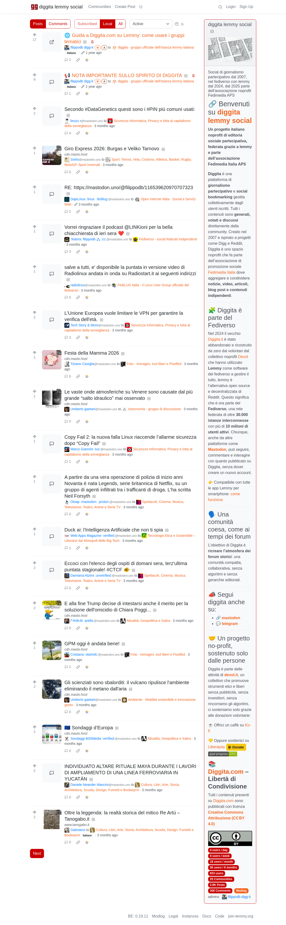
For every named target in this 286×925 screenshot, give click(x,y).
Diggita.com (225, 771)
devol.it (231, 675)
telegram (230, 624)
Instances (190, 916)
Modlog (241, 890)
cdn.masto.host (75, 154)
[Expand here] (51, 155)
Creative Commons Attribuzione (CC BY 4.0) (226, 818)
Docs (206, 916)
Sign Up (246, 7)
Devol (243, 357)
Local (107, 24)
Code (219, 916)
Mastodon (217, 449)
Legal (173, 916)
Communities (99, 7)
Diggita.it (215, 339)
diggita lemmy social (57, 7)
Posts (38, 24)
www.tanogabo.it (76, 825)
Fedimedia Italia (221, 272)
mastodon (231, 618)
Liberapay (216, 747)
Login (230, 7)
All (120, 24)
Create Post (125, 7)
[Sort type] (151, 24)
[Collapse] (212, 31)
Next (37, 853)
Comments (58, 24)
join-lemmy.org (240, 916)
